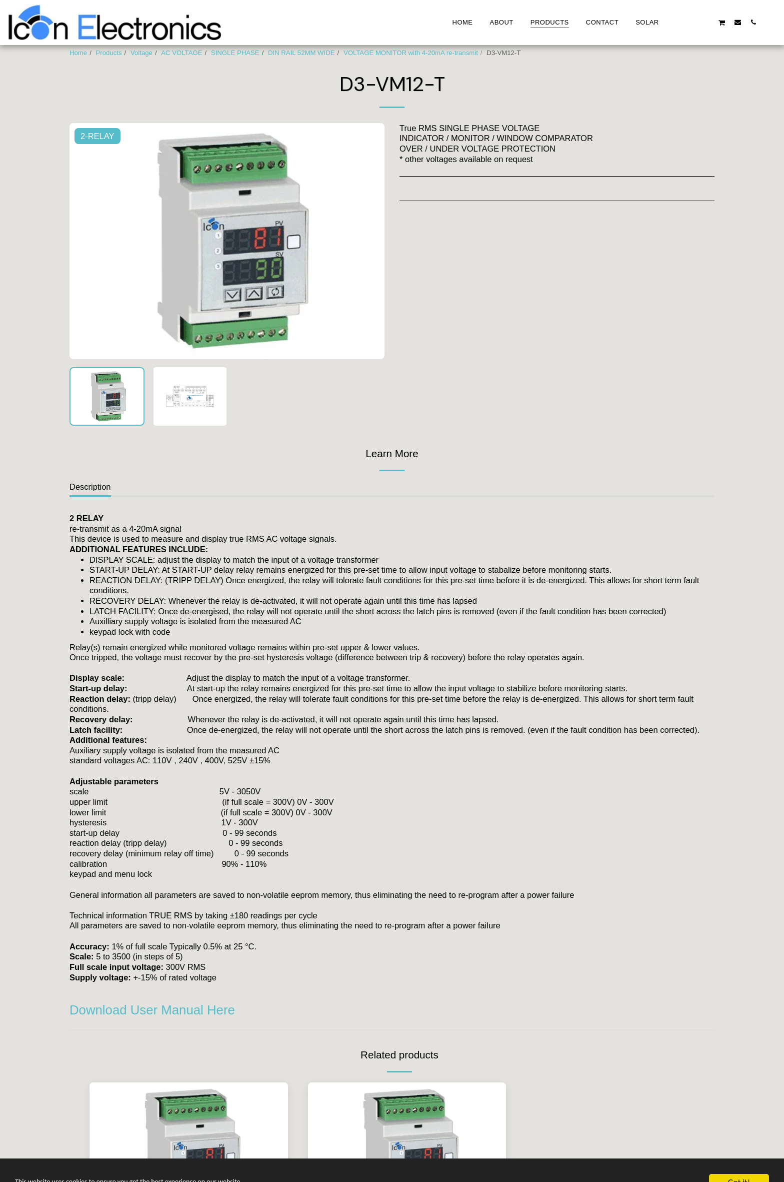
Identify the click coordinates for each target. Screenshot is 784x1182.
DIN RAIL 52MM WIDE (301, 53)
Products (109, 53)
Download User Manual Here (152, 1010)
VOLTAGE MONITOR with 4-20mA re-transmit (411, 53)
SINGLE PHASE (235, 53)
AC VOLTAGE (181, 53)
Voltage (141, 53)
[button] (675, 22)
